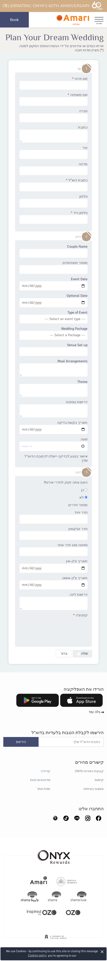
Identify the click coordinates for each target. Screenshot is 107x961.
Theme (53, 388)
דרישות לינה (53, 601)
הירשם (21, 742)
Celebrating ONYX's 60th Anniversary (52, 6)
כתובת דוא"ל (53, 184)
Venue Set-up (53, 349)
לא (83, 498)
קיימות (99, 780)
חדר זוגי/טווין (53, 533)
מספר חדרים (78, 505)
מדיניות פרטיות (40, 780)
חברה (53, 115)
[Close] (5, 5)
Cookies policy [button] (37, 955)
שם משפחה (53, 99)
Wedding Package (53, 333)
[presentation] (54, 629)
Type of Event (53, 317)
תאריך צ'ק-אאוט (53, 582)
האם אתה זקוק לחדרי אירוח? (66, 482)
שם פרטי (53, 83)
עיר (53, 152)
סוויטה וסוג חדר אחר (53, 549)
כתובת (53, 134)
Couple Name (53, 251)
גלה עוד (94, 712)
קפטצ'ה (80, 615)
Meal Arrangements (53, 367)
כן (84, 490)
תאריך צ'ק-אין (53, 566)
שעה (53, 444)
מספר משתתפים (53, 267)
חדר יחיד (53, 517)
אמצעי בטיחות (94, 789)
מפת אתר (43, 789)
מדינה (53, 168)
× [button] (102, 951)
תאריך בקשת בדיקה (53, 427)
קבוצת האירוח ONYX (89, 771)
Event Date (53, 283)
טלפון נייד (53, 217)
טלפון (53, 201)
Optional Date (53, 300)
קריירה (45, 771)
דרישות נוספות (53, 408)
